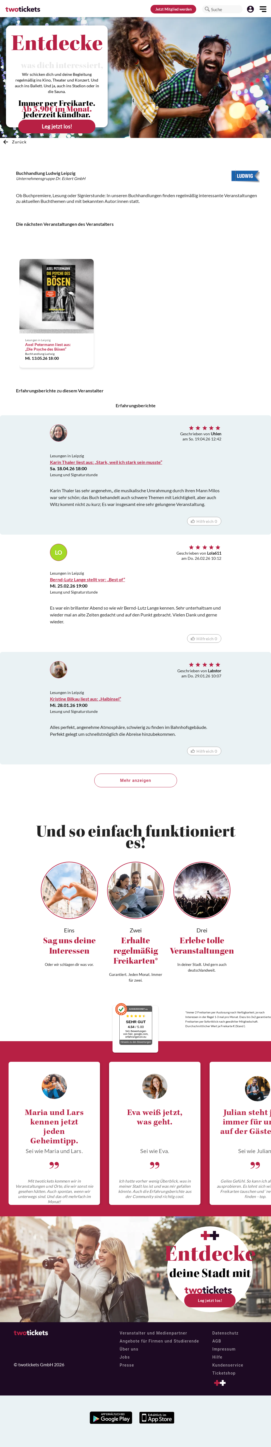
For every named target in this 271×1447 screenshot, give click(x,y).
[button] (207, 9)
